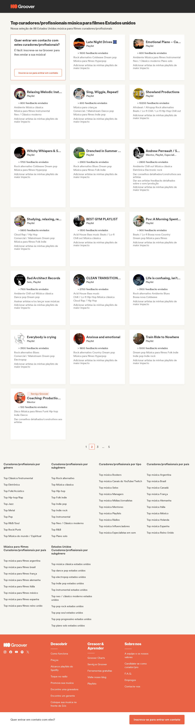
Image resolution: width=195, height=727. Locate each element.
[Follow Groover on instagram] (5, 652)
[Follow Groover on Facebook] (10, 652)
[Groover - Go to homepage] (27, 645)
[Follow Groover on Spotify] (22, 652)
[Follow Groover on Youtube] (16, 652)
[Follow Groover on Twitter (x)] (27, 652)
